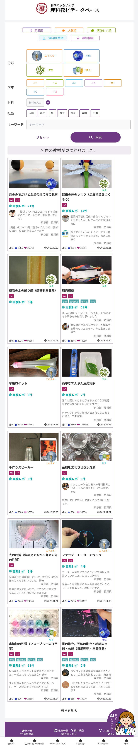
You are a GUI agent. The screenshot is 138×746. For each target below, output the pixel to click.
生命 (44, 70)
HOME (27, 731)
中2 (35, 92)
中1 (113, 83)
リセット (42, 137)
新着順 (37, 30)
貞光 (42, 113)
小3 (35, 83)
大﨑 (31, 113)
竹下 (62, 113)
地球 (82, 55)
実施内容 (26, 734)
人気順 (69, 30)
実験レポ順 (101, 30)
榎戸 (73, 113)
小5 (74, 83)
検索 (95, 137)
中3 (55, 92)
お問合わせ (69, 734)
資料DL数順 (53, 38)
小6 (93, 83)
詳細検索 (85, 38)
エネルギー (44, 55)
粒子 (82, 70)
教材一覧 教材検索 (69, 731)
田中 (95, 113)
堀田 (84, 113)
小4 (55, 83)
